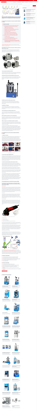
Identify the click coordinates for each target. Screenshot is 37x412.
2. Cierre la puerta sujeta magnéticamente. (9, 37)
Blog (31, 0)
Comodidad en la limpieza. (7, 31)
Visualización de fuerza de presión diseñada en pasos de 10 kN (11, 29)
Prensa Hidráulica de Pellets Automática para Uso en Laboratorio (16, 299)
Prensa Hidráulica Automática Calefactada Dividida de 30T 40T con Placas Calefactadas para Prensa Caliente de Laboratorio (16, 392)
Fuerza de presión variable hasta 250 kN (9, 28)
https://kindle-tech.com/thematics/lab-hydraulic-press (10, 250)
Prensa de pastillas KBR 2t (4, 312)
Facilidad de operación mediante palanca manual (10, 30)
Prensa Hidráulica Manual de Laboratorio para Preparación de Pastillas (6, 286)
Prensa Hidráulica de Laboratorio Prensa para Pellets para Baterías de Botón (6, 352)
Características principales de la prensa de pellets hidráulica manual (10, 25)
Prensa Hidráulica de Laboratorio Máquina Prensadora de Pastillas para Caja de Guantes (16, 339)
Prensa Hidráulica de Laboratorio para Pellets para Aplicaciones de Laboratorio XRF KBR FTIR (16, 312)
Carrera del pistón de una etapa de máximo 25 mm (10, 32)
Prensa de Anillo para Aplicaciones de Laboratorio (16, 406)
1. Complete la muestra (7, 36)
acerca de (30, 0)
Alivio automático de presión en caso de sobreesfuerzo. (11, 33)
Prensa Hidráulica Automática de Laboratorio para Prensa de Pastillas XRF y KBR (6, 299)
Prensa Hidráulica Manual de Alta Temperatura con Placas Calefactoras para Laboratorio (6, 339)
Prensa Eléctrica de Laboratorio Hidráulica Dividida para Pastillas (16, 366)
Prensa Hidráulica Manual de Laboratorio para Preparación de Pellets (16, 286)
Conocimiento (19, 2)
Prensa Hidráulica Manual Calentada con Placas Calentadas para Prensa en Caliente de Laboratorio (6, 326)
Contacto (26, 2)
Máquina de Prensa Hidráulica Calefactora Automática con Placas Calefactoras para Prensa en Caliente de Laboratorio (6, 392)
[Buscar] (35, 2)
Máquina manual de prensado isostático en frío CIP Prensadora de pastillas (16, 352)
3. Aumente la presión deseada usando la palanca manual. (11, 38)
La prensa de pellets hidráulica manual (6, 44)
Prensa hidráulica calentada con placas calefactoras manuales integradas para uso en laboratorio (16, 326)
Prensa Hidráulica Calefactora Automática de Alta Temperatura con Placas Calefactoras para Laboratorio (6, 379)
